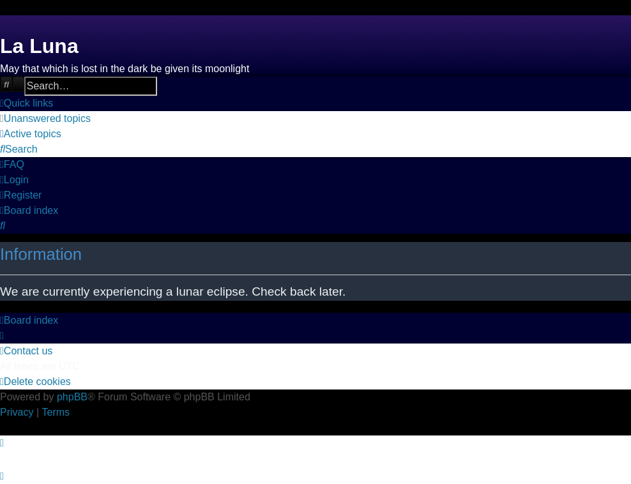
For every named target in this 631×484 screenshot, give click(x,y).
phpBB (72, 396)
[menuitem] (45, 118)
